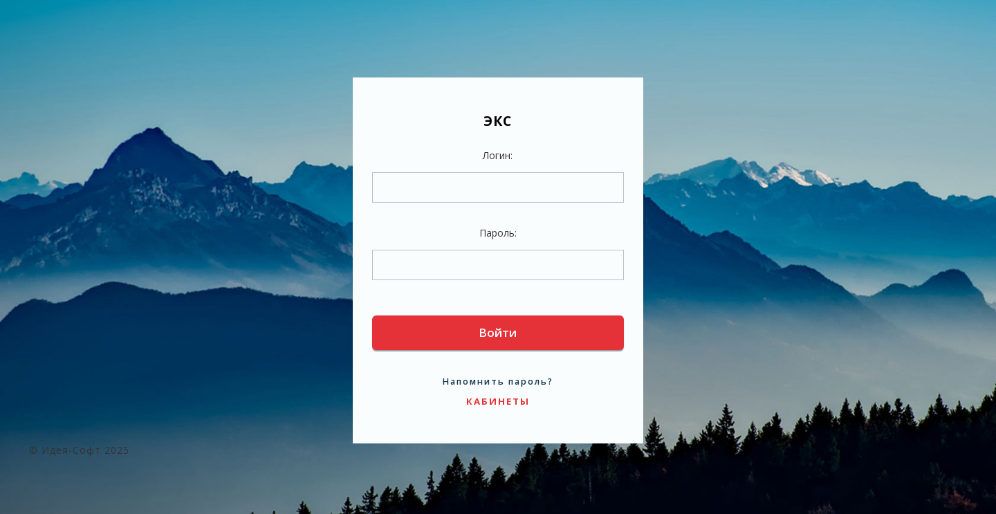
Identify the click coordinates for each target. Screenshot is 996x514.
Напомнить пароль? (497, 381)
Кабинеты (498, 401)
